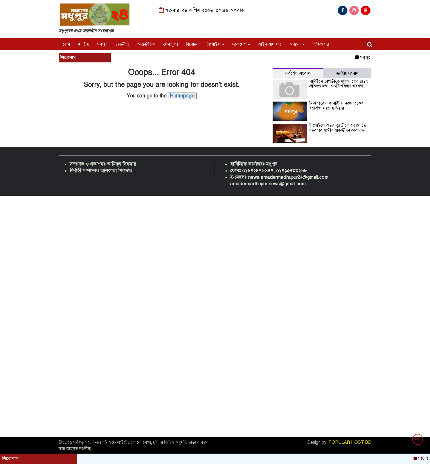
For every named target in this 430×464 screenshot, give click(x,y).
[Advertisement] (164, 278)
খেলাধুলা (170, 44)
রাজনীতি (122, 44)
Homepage (182, 96)
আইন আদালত (270, 44)
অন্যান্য (297, 44)
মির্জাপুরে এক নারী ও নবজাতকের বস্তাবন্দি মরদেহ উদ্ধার (336, 105)
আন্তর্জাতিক (146, 44)
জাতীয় (83, 44)
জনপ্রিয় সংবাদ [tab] (347, 73)
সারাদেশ (241, 44)
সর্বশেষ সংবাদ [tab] (297, 73)
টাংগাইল (215, 44)
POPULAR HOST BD (350, 442)
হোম (66, 44)
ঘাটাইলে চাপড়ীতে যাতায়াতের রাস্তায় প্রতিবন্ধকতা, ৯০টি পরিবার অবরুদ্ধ (339, 84)
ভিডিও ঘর (321, 44)
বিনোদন (192, 44)
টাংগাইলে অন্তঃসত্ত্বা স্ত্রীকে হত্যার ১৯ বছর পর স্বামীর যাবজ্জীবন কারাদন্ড (337, 128)
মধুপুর (102, 44)
